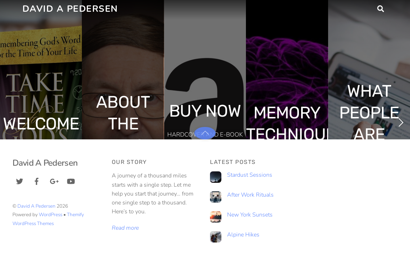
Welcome (41, 124)
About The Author (122, 123)
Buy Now (205, 111)
